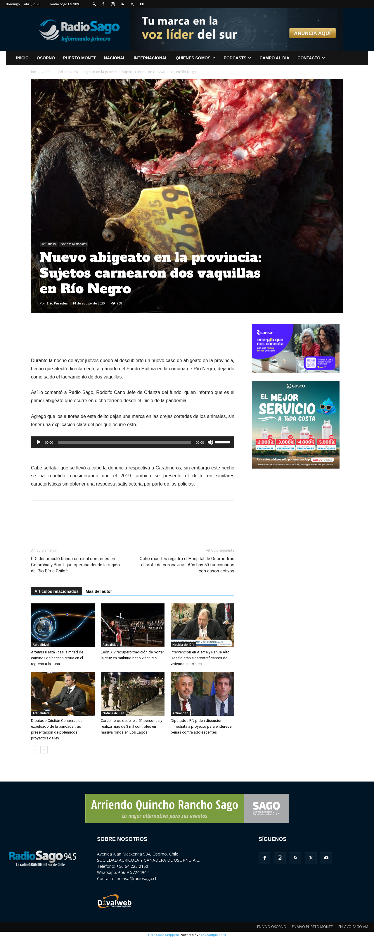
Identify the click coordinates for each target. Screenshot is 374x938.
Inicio (35, 71)
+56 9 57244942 (133, 872)
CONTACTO (311, 58)
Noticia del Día (183, 645)
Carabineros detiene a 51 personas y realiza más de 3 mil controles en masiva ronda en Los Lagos (131, 726)
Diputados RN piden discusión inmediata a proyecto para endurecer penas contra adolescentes (202, 726)
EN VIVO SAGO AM (353, 926)
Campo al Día (274, 58)
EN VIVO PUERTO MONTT (312, 926)
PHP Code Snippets (163, 935)
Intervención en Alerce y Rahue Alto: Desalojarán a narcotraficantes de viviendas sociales (201, 658)
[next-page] (44, 749)
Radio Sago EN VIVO (65, 4)
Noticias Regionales (73, 244)
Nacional (115, 58)
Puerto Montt (79, 58)
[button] (94, 4)
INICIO (22, 58)
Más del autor (99, 591)
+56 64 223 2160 (132, 866)
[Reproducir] (38, 442)
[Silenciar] (210, 442)
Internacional (151, 58)
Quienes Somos (195, 58)
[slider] (124, 442)
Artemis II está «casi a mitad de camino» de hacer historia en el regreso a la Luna (57, 658)
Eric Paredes (57, 303)
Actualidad (54, 71)
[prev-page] (34, 749)
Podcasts (237, 58)
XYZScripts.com (213, 935)
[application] (132, 442)
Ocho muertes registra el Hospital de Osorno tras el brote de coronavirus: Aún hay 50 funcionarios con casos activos (187, 565)
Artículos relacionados (56, 591)
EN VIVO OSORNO (271, 926)
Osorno (46, 58)
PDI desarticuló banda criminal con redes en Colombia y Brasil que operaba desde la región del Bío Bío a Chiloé (75, 565)
